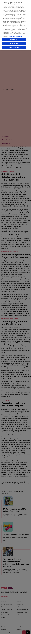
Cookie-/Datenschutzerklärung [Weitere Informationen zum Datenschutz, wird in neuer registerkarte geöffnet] (16, 35)
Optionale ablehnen (14, 42)
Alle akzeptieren (13, 38)
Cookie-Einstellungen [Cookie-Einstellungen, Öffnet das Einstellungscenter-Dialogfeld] (14, 46)
